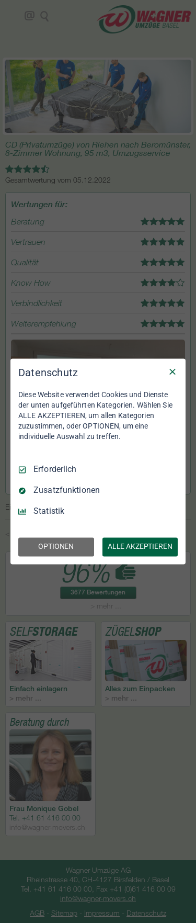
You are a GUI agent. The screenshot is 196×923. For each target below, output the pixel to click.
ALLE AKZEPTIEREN (140, 547)
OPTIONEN (56, 547)
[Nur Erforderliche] (172, 371)
